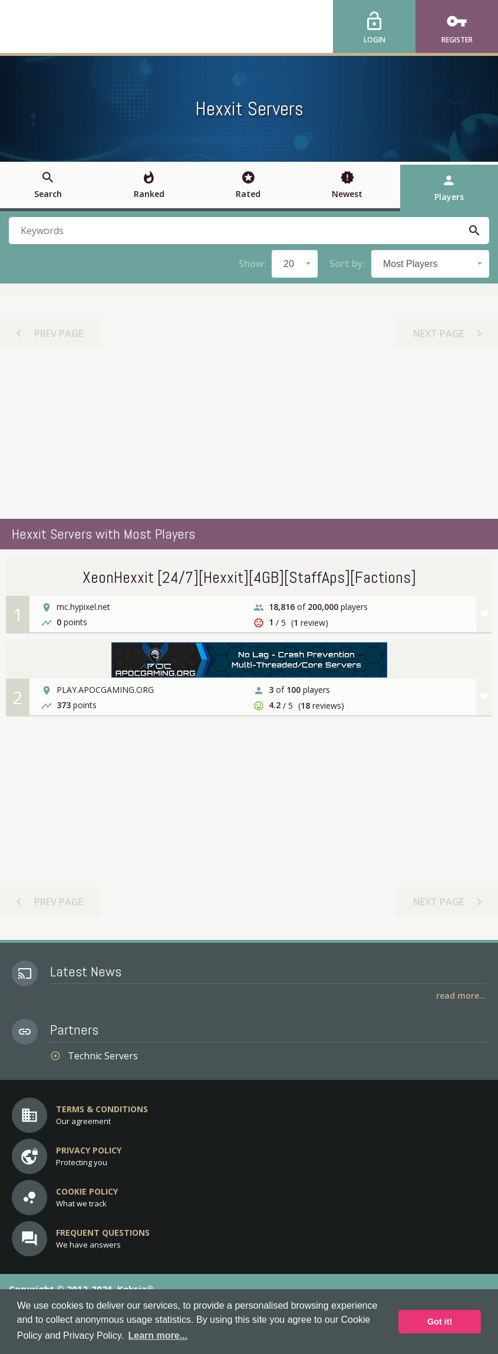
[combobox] (295, 264)
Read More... (461, 995)
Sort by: (347, 263)
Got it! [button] (439, 1321)
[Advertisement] (249, 433)
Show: (252, 263)
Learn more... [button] (157, 1335)
